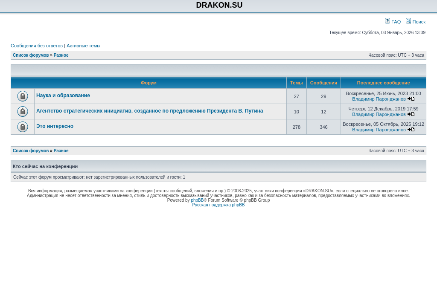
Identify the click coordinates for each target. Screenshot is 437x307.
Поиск (415, 21)
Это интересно (54, 126)
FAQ (393, 21)
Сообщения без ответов (37, 45)
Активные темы (83, 45)
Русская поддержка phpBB (218, 205)
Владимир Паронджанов (379, 98)
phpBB (197, 200)
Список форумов (31, 55)
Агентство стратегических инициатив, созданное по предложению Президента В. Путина (149, 111)
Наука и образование (63, 95)
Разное (61, 55)
